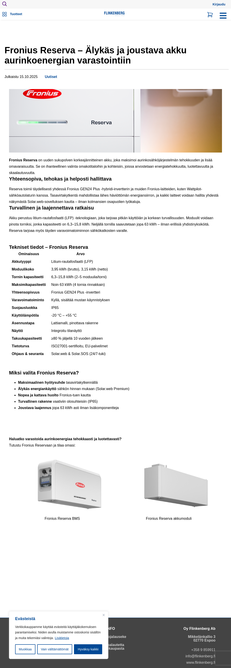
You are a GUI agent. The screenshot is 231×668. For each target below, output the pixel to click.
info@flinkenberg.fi (200, 656)
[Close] (103, 615)
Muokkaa (25, 649)
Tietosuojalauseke (110, 637)
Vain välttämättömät (55, 649)
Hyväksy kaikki (88, 649)
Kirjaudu (219, 4)
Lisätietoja (62, 638)
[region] (58, 635)
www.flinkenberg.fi (200, 662)
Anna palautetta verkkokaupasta (110, 646)
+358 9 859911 (203, 650)
